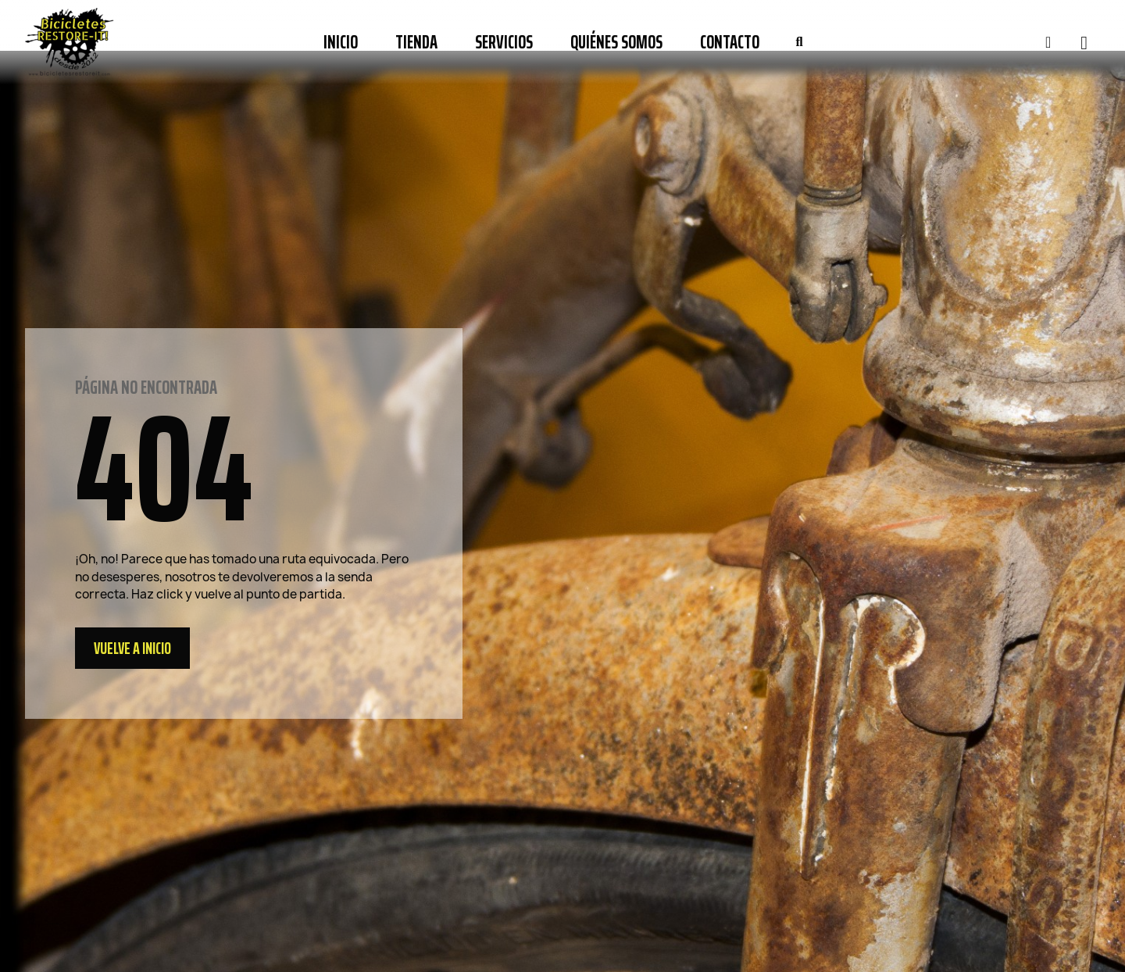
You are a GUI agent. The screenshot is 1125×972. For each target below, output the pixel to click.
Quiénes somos (616, 42)
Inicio (340, 42)
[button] (799, 42)
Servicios (504, 42)
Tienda (416, 42)
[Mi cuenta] (1048, 42)
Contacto (729, 42)
